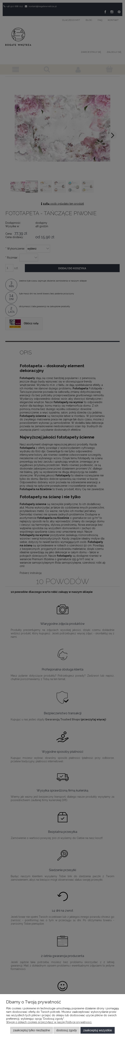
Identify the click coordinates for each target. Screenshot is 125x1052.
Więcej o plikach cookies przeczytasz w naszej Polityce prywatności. (49, 1022)
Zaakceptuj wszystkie (97, 1030)
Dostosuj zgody (66, 1030)
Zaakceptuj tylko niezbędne (31, 1030)
